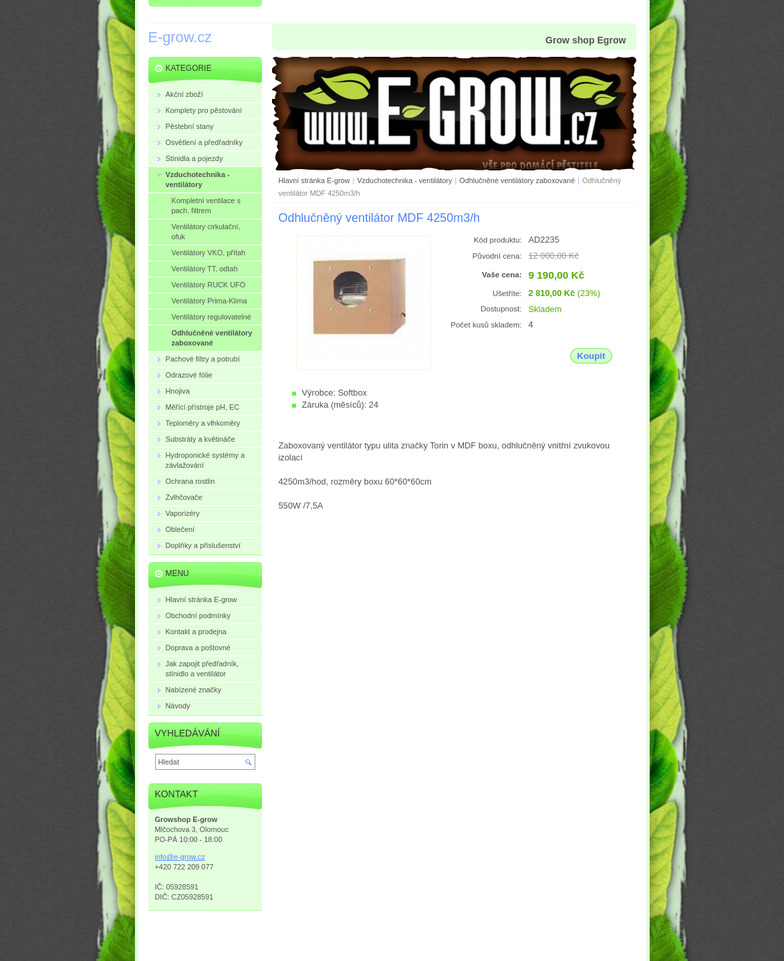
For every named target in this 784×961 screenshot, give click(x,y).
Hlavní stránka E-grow (314, 180)
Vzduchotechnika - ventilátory (404, 180)
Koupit (591, 356)
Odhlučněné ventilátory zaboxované (517, 180)
